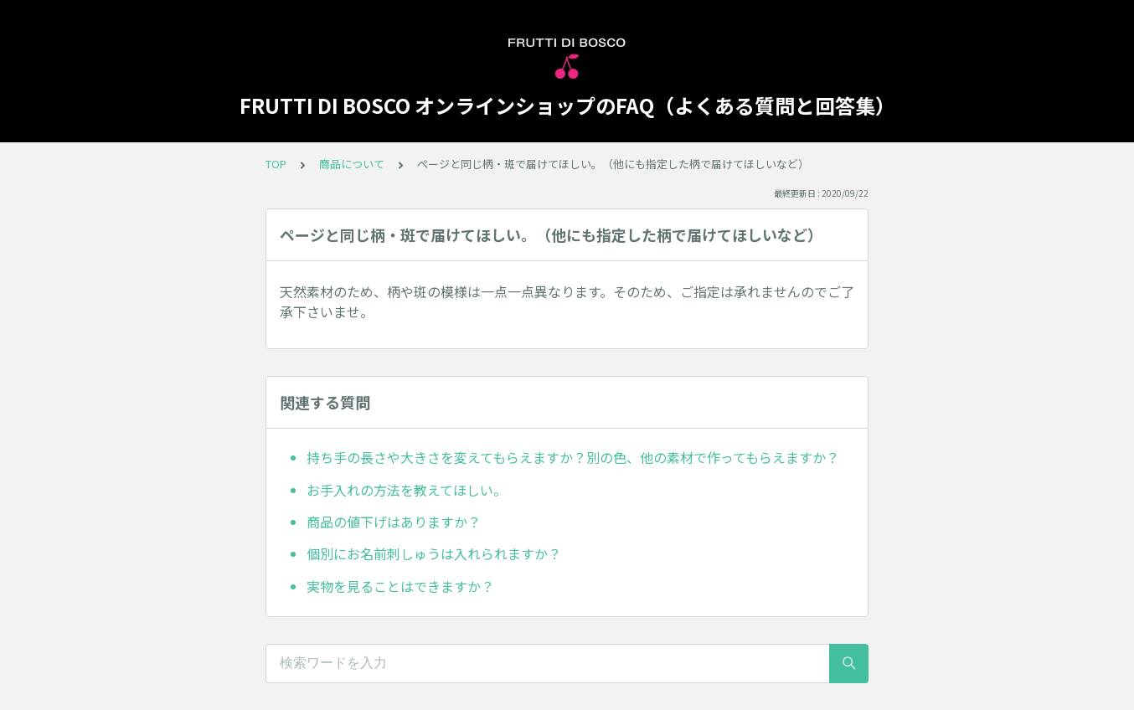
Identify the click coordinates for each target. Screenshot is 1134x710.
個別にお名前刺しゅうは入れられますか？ (434, 553)
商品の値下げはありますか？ (394, 522)
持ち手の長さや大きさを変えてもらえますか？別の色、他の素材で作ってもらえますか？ (573, 457)
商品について (351, 164)
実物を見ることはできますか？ (400, 586)
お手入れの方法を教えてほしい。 (407, 490)
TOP (275, 164)
